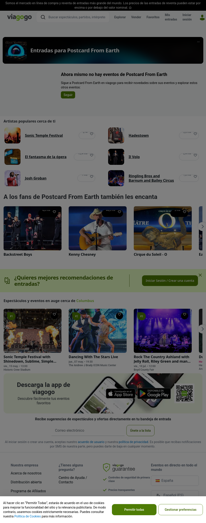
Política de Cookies (27, 516)
